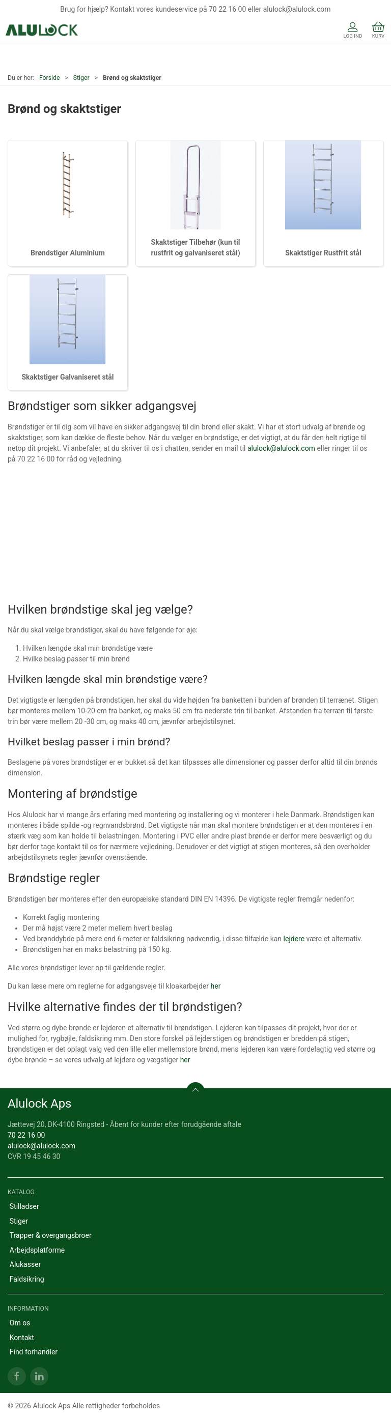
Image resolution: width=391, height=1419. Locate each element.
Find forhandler (34, 1352)
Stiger (81, 77)
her (216, 986)
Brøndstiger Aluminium (68, 253)
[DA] (42, 31)
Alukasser (25, 1264)
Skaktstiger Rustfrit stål (323, 253)
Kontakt (22, 1338)
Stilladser (24, 1206)
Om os (20, 1323)
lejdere (294, 939)
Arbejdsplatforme (37, 1250)
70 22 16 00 (26, 1135)
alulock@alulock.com (281, 448)
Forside (49, 77)
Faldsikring (27, 1279)
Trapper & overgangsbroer (51, 1235)
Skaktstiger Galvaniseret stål (67, 377)
